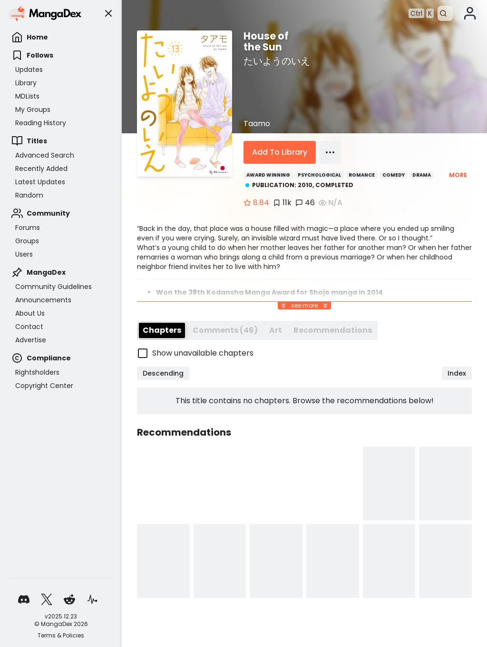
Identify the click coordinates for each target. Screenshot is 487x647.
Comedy (393, 175)
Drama (421, 175)
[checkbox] (304, 387)
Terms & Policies (61, 635)
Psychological (319, 175)
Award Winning (268, 175)
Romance (362, 175)
